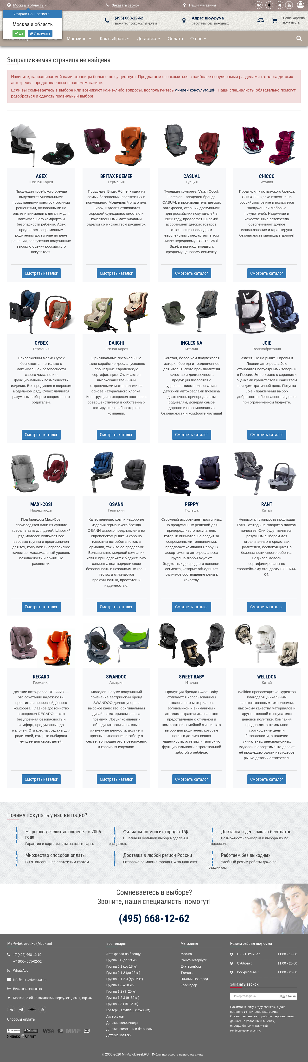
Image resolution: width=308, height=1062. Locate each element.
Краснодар (188, 985)
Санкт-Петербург (193, 960)
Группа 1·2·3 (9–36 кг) (122, 998)
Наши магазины (202, 5)
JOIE (266, 343)
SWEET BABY (191, 677)
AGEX (41, 176)
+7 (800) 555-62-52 (27, 961)
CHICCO (267, 176)
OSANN (116, 504)
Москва (186, 954)
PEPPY (192, 504)
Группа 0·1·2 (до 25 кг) (123, 973)
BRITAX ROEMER (116, 176)
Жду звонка (287, 996)
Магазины (79, 38)
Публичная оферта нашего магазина (177, 1054)
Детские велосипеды (122, 1023)
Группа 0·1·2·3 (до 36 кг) (124, 979)
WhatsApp (20, 970)
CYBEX (41, 343)
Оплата (175, 38)
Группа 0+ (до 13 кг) (121, 960)
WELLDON (266, 677)
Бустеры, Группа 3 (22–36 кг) (128, 1010)
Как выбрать (115, 38)
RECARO (41, 677)
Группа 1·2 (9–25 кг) (121, 991)
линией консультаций (195, 90)
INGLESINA (191, 343)
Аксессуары (115, 1016)
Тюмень (186, 973)
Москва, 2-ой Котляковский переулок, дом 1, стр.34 (52, 998)
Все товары (116, 943)
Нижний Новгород (194, 979)
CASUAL (191, 176)
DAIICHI (116, 343)
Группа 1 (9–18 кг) (120, 985)
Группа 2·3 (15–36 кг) (122, 1004)
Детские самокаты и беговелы (129, 1029)
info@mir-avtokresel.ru (29, 980)
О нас (198, 38)
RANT (266, 504)
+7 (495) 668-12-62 (27, 955)
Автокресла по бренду (123, 954)
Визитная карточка (27, 989)
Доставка (148, 38)
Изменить (40, 33)
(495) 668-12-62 (129, 18)
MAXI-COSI (41, 504)
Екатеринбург (190, 966)
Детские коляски (118, 1035)
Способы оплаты (21, 1019)
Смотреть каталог (41, 273)
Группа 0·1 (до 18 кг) (121, 966)
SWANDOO (116, 677)
